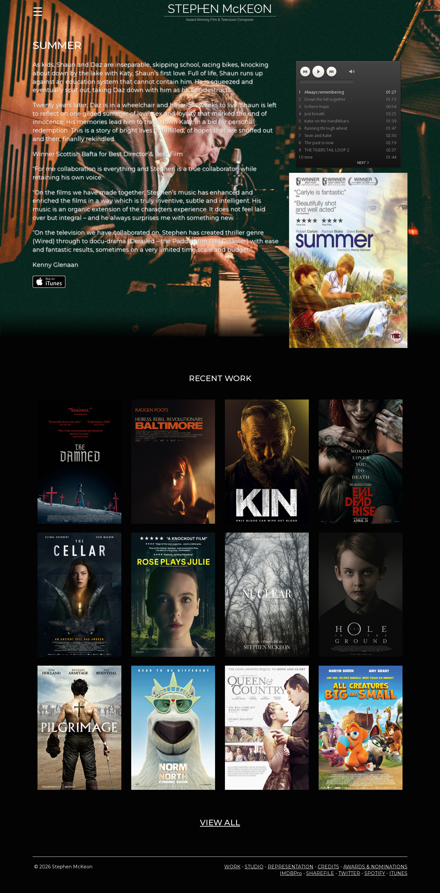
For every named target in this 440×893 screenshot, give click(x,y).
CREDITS (328, 867)
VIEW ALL (220, 822)
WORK (232, 867)
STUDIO (254, 867)
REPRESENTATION (290, 867)
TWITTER (349, 873)
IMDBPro (291, 873)
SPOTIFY (374, 873)
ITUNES (398, 873)
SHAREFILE (320, 873)
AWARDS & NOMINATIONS (375, 867)
